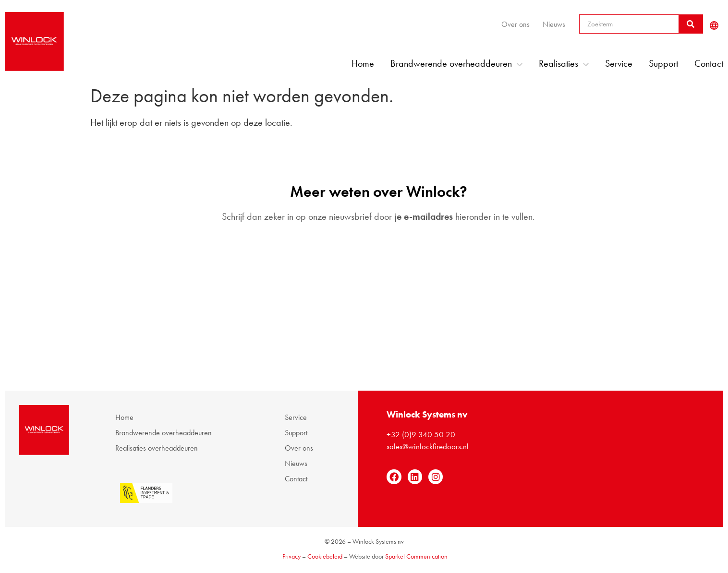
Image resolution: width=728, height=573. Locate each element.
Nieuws (554, 24)
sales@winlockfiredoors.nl (428, 446)
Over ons (515, 24)
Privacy (291, 556)
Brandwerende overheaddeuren (456, 63)
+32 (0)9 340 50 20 (421, 434)
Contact (708, 63)
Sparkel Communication (416, 556)
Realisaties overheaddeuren (156, 448)
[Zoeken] (691, 24)
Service (618, 63)
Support (663, 63)
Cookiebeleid (324, 556)
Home (363, 63)
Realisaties (564, 63)
